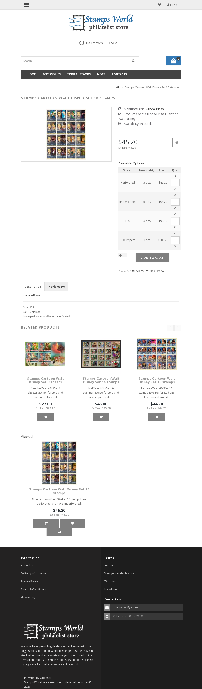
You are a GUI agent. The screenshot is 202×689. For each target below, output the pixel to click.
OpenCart (46, 678)
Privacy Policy (29, 581)
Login (172, 5)
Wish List (109, 581)
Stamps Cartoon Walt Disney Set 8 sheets (45, 380)
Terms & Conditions (33, 589)
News (101, 74)
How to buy (28, 597)
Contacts (119, 74)
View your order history (119, 573)
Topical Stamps (79, 74)
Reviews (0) (57, 286)
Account (109, 565)
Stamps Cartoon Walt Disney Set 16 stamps (101, 380)
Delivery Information (34, 573)
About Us (27, 565)
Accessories (51, 74)
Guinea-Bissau (32, 295)
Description (32, 286)
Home (32, 74)
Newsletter (111, 589)
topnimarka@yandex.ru (126, 607)
